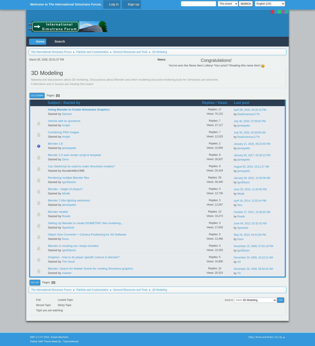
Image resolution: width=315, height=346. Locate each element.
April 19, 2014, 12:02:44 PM (250, 200)
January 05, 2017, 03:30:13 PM (252, 155)
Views (222, 103)
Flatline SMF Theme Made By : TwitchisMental (54, 341)
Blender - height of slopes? (65, 189)
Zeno (65, 159)
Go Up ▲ (280, 337)
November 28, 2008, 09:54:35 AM (253, 268)
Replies (208, 103)
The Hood (68, 261)
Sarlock (67, 114)
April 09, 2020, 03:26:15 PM (250, 109)
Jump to (229, 300)
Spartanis (68, 227)
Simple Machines (59, 337)
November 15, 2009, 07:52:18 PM (253, 246)
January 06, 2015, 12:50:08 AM (252, 178)
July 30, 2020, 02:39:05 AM (250, 132)
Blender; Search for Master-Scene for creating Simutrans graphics (90, 268)
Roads (66, 216)
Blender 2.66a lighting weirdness (69, 200)
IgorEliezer (69, 182)
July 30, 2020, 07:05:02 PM (250, 121)
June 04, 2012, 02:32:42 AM (250, 223)
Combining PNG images (63, 132)
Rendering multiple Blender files (68, 177)
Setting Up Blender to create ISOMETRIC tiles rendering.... (86, 223)
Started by (71, 103)
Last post (243, 103)
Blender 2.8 (55, 143)
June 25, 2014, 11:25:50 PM (250, 189)
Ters (239, 205)
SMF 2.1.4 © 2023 (39, 337)
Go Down (37, 95)
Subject (54, 103)
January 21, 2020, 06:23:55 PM (252, 143)
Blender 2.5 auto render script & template (74, 155)
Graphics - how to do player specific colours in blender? (83, 257)
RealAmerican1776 (248, 114)
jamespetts (243, 125)
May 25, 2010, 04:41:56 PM (250, 234)
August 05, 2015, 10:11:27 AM (251, 166)
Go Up (35, 282)
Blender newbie (58, 211)
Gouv (65, 238)
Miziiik (66, 193)
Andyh (66, 125)
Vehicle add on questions (64, 121)
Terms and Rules (264, 337)
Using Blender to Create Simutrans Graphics (79, 109)
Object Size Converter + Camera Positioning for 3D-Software (87, 234)
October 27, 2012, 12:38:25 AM (252, 212)
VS (239, 261)
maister (67, 273)
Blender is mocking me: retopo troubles (73, 245)
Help (250, 337)
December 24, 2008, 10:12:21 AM (253, 257)
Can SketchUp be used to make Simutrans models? (81, 166)
